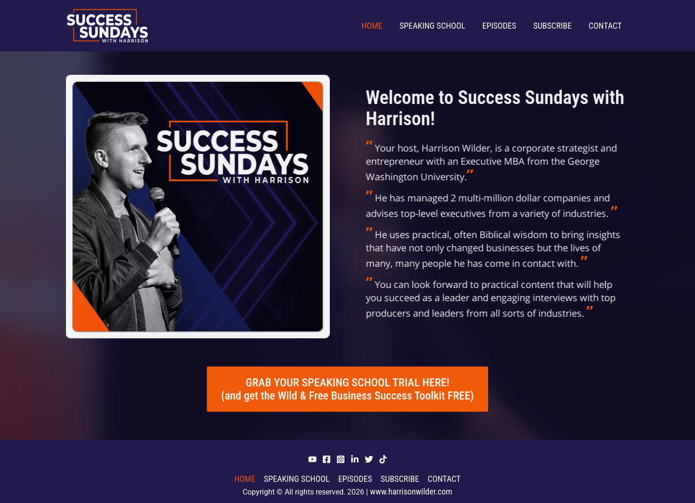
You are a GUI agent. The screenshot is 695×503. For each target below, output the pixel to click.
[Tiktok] (383, 459)
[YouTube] (312, 459)
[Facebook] (326, 459)
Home (372, 26)
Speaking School (433, 26)
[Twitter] (369, 459)
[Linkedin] (355, 459)
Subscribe (552, 26)
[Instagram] (340, 459)
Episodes (499, 26)
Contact (605, 26)
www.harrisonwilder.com (411, 491)
